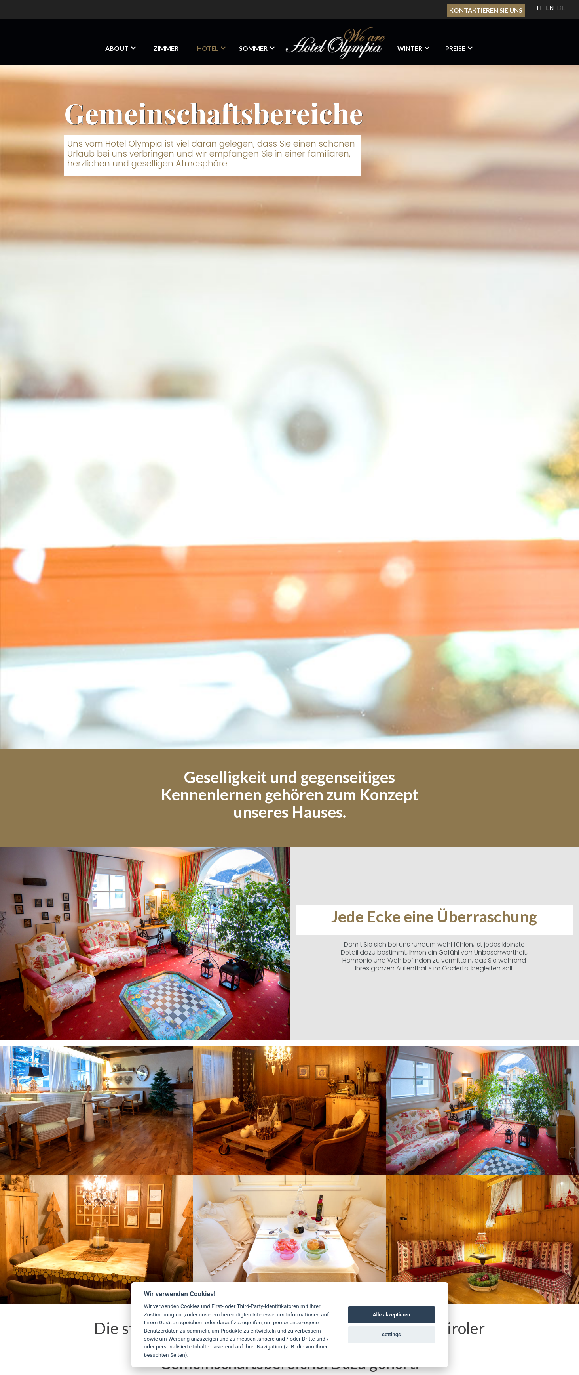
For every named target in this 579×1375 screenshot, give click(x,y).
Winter (409, 48)
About (117, 48)
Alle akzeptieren (391, 1315)
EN (550, 7)
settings (391, 1334)
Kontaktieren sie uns (485, 10)
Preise (455, 48)
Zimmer (165, 48)
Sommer (253, 48)
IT (540, 7)
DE (561, 7)
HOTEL (207, 48)
